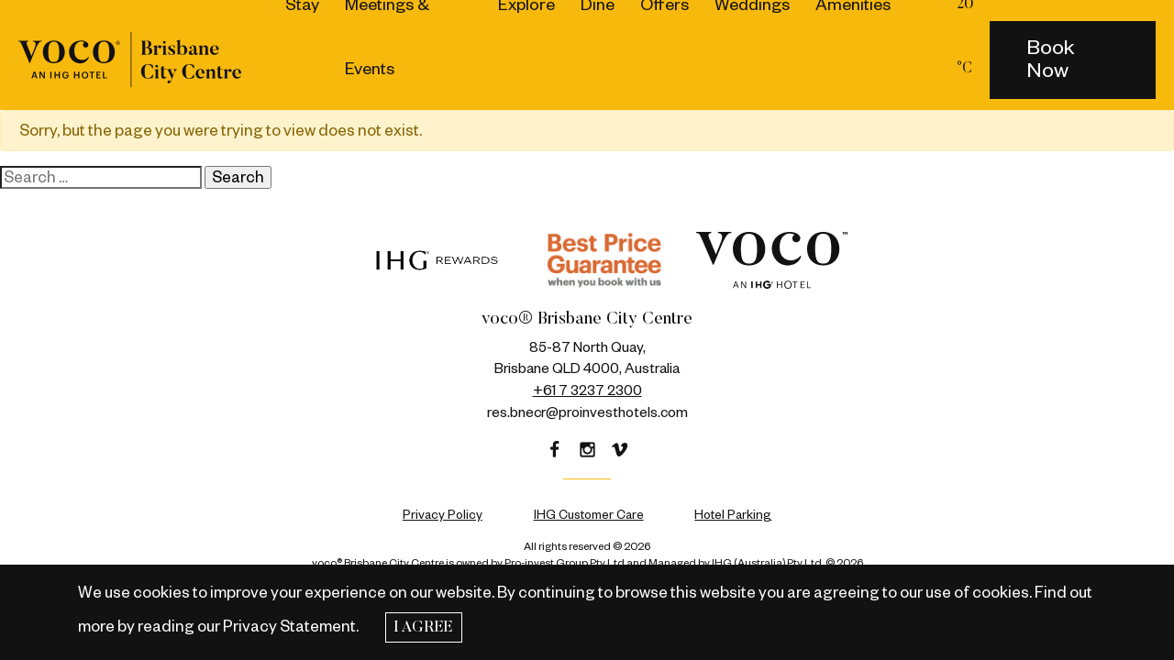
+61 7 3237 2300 (587, 391)
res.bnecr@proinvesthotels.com (587, 413)
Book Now (1050, 59)
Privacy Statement (289, 626)
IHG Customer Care (589, 515)
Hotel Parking (732, 515)
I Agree (423, 628)
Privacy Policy (442, 515)
